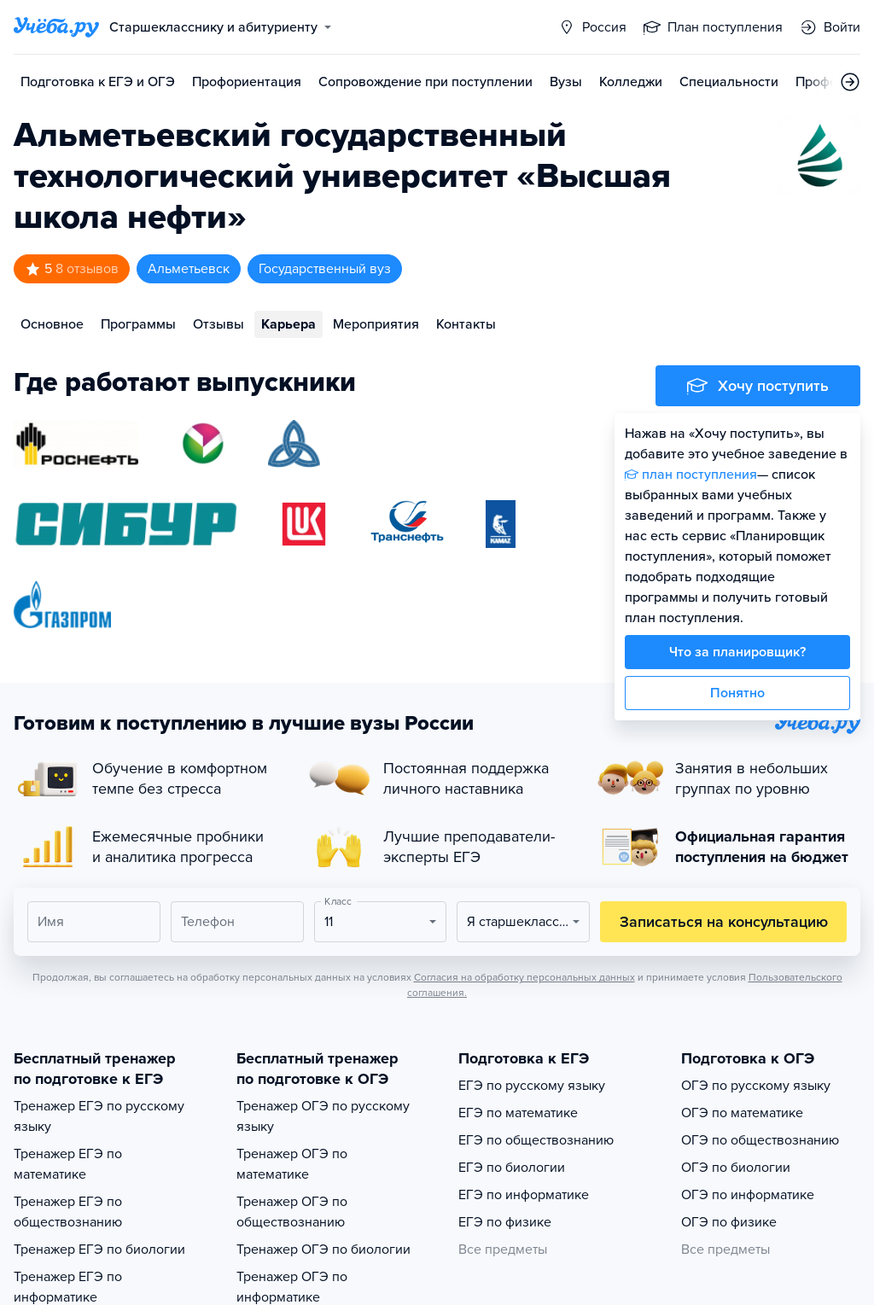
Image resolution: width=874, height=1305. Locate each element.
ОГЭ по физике (729, 1222)
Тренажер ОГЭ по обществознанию (291, 1212)
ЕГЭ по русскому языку (531, 1085)
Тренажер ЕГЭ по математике (68, 1164)
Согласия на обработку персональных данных (524, 977)
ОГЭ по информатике (747, 1194)
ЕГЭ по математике (518, 1112)
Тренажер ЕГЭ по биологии (99, 1249)
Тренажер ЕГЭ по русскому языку (99, 1116)
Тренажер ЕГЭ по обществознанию (68, 1212)
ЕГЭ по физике (504, 1222)
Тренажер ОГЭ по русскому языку (323, 1116)
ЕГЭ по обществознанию (536, 1140)
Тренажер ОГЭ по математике (291, 1164)
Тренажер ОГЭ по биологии (323, 1249)
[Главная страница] (56, 27)
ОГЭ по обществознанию (760, 1140)
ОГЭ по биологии (735, 1167)
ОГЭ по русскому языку (755, 1085)
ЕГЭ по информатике (523, 1194)
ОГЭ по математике (742, 1112)
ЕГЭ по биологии (511, 1167)
